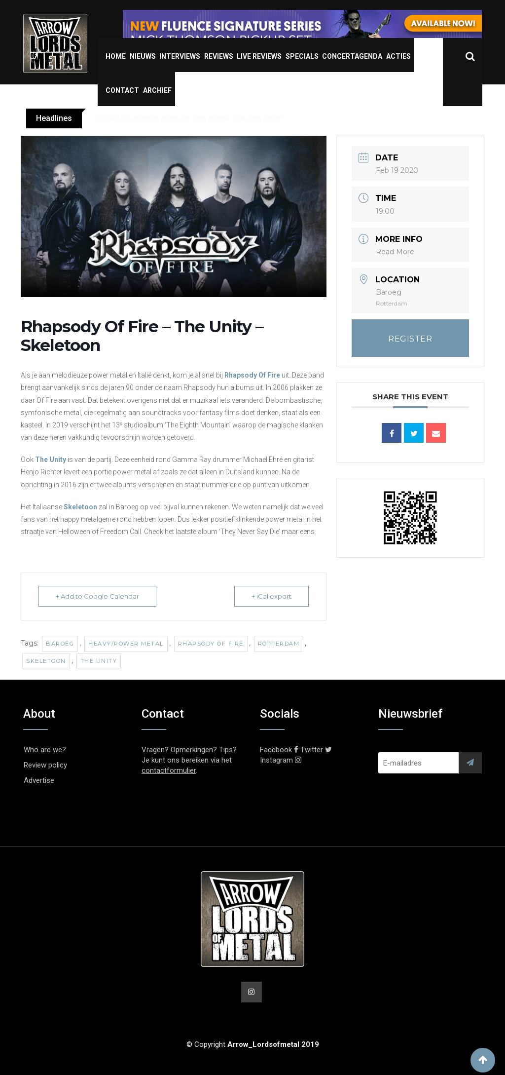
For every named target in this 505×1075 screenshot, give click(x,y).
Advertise (39, 780)
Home (116, 56)
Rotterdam (279, 643)
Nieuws (143, 56)
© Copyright (252, 1044)
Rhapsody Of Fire (252, 375)
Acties (398, 56)
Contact (122, 90)
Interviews (179, 56)
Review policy (45, 765)
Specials (302, 56)
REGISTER (410, 339)
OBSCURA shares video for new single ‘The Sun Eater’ (190, 118)
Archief (157, 90)
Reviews (218, 56)
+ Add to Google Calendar (97, 596)
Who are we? (45, 749)
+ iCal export (271, 596)
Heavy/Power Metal (126, 643)
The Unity (50, 459)
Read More (395, 251)
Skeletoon (80, 507)
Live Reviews (259, 56)
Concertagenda (352, 56)
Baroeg (60, 643)
